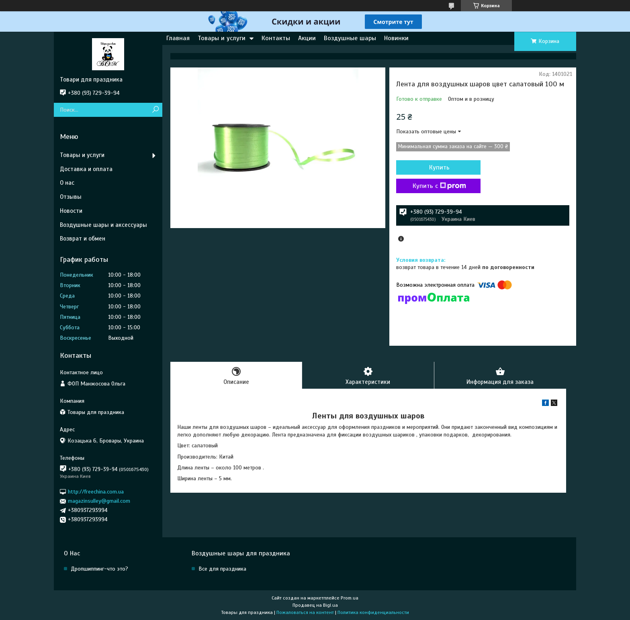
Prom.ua (349, 598)
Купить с (439, 186)
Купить (439, 167)
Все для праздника (222, 568)
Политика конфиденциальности (373, 612)
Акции (307, 38)
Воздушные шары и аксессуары (103, 224)
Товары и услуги (221, 38)
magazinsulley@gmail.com (99, 501)
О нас (67, 182)
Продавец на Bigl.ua (315, 605)
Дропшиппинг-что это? (99, 568)
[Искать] (155, 110)
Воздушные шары (350, 38)
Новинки (396, 38)
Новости (71, 210)
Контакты (276, 38)
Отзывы (71, 196)
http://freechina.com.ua (96, 491)
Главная (178, 38)
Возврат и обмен (82, 238)
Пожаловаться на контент (305, 612)
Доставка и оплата (86, 169)
